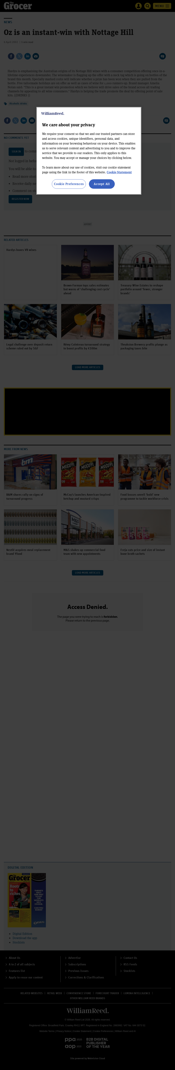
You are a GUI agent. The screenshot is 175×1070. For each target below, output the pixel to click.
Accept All (102, 184)
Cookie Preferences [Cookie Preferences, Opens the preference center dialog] (69, 184)
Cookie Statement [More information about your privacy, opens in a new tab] (119, 172)
